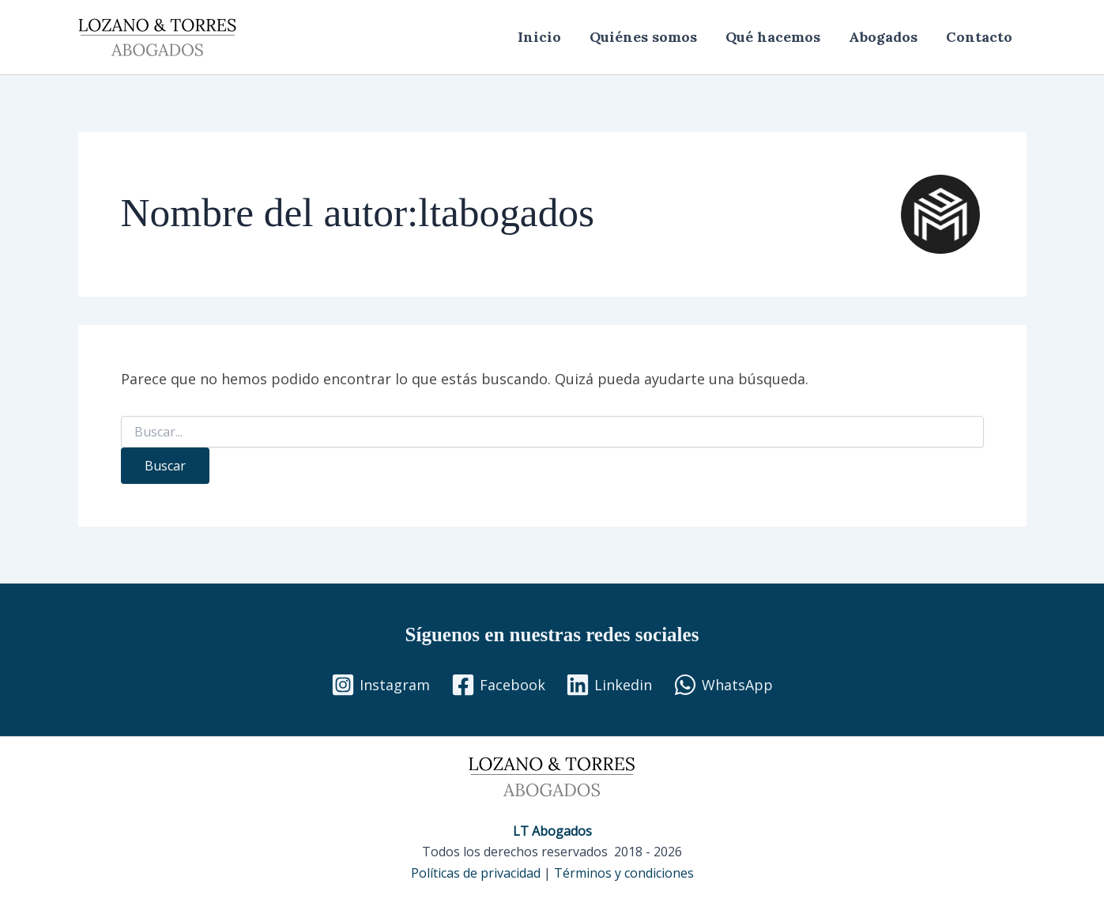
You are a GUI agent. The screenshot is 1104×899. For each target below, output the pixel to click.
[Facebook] (498, 685)
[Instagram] (380, 685)
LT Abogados (552, 831)
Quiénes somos (643, 37)
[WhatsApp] (722, 685)
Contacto (979, 37)
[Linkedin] (609, 685)
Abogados (883, 37)
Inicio (539, 37)
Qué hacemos (772, 37)
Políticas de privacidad (476, 873)
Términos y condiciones (624, 873)
